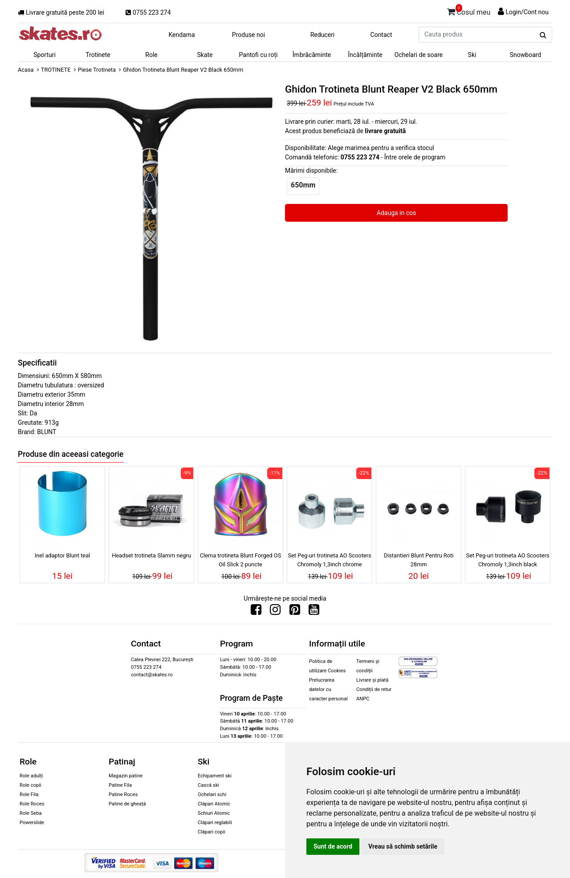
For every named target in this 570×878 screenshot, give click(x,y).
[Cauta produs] (543, 35)
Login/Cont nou (527, 12)
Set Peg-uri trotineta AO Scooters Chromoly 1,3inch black (507, 559)
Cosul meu (469, 10)
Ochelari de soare (419, 54)
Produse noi (248, 34)
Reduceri (322, 34)
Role (151, 54)
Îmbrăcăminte (312, 54)
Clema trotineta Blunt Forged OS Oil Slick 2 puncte (240, 559)
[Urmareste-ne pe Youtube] (314, 611)
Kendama (181, 34)
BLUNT (46, 431)
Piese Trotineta (97, 69)
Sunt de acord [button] (333, 846)
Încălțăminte (365, 54)
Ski (472, 54)
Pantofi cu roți (258, 54)
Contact (381, 34)
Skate (204, 54)
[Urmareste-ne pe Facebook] (256, 611)
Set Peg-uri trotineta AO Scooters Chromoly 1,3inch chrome (329, 559)
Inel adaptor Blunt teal (62, 555)
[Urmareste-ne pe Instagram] (275, 611)
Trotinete (98, 54)
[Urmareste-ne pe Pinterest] (295, 611)
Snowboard (526, 54)
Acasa (26, 69)
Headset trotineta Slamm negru (151, 555)
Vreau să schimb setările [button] (402, 846)
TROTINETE (56, 69)
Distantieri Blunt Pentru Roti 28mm (419, 559)
